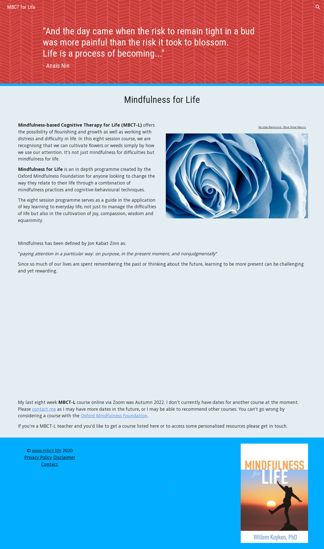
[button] (318, 7)
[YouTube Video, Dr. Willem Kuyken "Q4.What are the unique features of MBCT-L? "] (162, 336)
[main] (162, 43)
